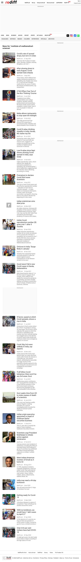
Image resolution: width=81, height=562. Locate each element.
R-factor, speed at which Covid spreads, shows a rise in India (26, 319)
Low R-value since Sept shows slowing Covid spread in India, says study (26, 153)
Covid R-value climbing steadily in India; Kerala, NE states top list (26, 131)
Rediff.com (19, 558)
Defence (13, 39)
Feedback (56, 558)
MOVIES (20, 35)
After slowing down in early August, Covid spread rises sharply (25, 70)
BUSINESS (13, 35)
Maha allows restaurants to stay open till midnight (26, 114)
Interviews (35, 39)
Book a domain (32, 552)
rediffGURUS (59, 2)
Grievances (76, 558)
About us (61, 558)
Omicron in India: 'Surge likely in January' (26, 248)
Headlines (4, 39)
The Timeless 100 (59, 552)
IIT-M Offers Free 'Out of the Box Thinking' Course (26, 92)
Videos (51, 552)
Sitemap (50, 558)
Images (20, 39)
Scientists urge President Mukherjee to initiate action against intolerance (27, 436)
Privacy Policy (43, 558)
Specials (44, 39)
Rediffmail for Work (22, 552)
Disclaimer (36, 558)
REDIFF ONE (47, 35)
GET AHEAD (40, 35)
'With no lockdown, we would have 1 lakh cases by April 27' (26, 512)
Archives (51, 39)
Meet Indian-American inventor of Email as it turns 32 (25, 460)
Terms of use (68, 558)
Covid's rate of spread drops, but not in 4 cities (26, 55)
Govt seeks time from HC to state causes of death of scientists (27, 395)
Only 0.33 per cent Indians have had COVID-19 (26, 530)
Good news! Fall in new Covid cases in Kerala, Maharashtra (26, 266)
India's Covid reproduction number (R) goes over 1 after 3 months (26, 223)
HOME (2, 35)
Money (33, 2)
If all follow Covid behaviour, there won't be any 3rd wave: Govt (26, 374)
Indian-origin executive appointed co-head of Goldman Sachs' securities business (26, 417)
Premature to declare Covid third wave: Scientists (25, 177)
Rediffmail (27, 2)
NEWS (7, 35)
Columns (27, 39)
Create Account (77, 3)
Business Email (50, 2)
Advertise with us (27, 558)
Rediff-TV (66, 2)
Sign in (79, 1)
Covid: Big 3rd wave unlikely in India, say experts (24, 346)
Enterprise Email (41, 2)
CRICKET (26, 35)
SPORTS (33, 35)
